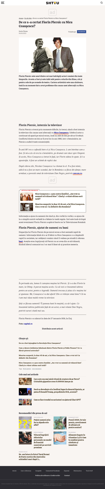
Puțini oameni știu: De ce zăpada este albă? (42, 422)
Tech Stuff (89, 471)
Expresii (66, 471)
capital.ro (28, 323)
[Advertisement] (52, 107)
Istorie (14, 471)
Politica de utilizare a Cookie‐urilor (47, 475)
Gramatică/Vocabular (53, 471)
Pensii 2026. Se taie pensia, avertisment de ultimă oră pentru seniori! (77, 424)
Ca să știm (28, 18)
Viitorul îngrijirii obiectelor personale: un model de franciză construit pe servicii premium (42, 441)
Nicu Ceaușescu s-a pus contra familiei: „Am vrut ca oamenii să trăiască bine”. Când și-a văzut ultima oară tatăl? (59, 196)
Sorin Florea (23, 31)
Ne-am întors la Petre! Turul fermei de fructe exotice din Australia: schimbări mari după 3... (34, 457)
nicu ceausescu (36, 369)
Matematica (78, 471)
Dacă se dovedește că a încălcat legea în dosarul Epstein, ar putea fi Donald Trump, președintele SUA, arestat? (59, 390)
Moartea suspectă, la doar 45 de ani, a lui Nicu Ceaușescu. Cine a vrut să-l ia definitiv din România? (60, 205)
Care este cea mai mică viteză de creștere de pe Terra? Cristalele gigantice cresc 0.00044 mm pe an (57, 380)
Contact (67, 475)
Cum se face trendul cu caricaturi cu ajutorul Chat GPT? (57, 400)
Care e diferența (26, 471)
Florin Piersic (27, 369)
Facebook (81, 31)
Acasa (21, 18)
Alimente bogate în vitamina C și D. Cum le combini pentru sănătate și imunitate (77, 440)
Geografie (38, 471)
